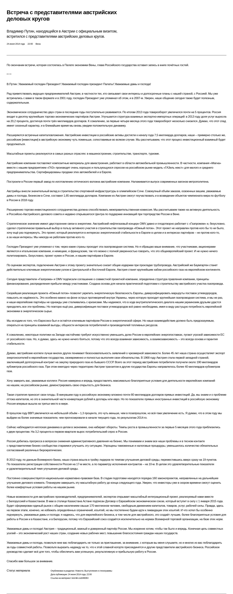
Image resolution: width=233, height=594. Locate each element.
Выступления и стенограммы (98, 570)
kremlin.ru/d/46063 (80, 578)
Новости (79, 570)
